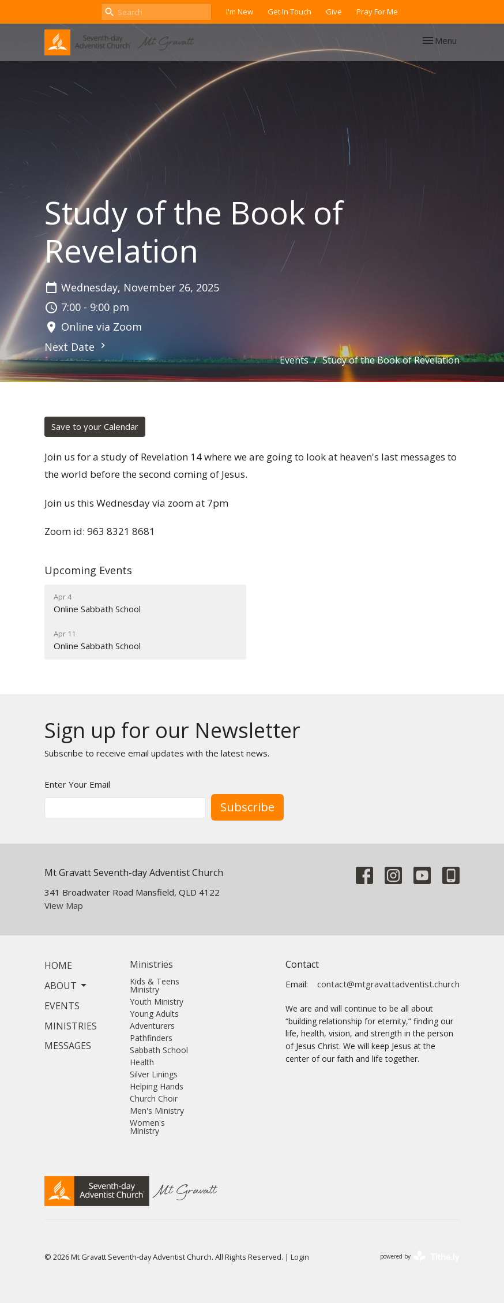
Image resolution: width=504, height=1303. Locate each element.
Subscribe (247, 807)
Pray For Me (377, 11)
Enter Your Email (77, 784)
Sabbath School (159, 1049)
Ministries (70, 1026)
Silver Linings (154, 1074)
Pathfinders (151, 1037)
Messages (67, 1045)
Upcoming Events (88, 570)
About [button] (66, 985)
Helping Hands (156, 1086)
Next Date (76, 347)
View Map (63, 905)
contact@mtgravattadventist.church (388, 984)
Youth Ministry (156, 1001)
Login (300, 1257)
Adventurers (152, 1025)
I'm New (239, 11)
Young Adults (154, 1013)
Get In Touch (289, 11)
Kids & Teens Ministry (154, 985)
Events (294, 360)
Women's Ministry (147, 1126)
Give (334, 11)
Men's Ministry (157, 1110)
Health (142, 1062)
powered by (420, 1256)
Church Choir (154, 1098)
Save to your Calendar (94, 426)
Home (58, 965)
